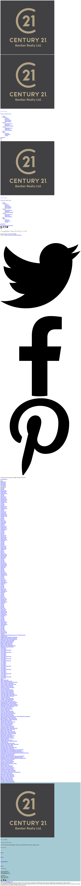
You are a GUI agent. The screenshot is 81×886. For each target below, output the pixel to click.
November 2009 (3, 622)
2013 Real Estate (3, 636)
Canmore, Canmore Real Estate (6, 683)
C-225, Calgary (3, 670)
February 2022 (3, 511)
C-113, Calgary (3, 661)
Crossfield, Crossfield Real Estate (7, 699)
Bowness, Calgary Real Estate (6, 644)
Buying (4, 122)
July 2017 (2, 550)
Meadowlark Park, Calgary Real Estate (8, 733)
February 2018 (3, 546)
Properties (5, 117)
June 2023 (2, 504)
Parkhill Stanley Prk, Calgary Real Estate (8, 741)
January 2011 (3, 610)
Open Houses (3, 484)
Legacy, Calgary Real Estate (6, 725)
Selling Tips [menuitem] (7, 129)
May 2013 (2, 586)
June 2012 (2, 594)
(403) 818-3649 (5, 225)
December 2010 (3, 611)
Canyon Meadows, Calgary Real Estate (8, 684)
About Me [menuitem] (7, 133)
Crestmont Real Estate (5, 697)
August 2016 (2, 557)
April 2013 (2, 587)
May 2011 (2, 606)
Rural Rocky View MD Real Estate (7, 755)
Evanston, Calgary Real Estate (6, 709)
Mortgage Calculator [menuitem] (9, 125)
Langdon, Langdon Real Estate (6, 724)
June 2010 (2, 617)
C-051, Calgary (3, 654)
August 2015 (2, 567)
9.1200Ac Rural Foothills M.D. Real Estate (8, 638)
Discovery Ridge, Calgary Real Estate (8, 701)
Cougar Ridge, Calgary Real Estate (7, 694)
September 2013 (3, 582)
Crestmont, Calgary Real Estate (6, 698)
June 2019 (2, 532)
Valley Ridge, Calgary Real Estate (7, 774)
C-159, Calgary (3, 665)
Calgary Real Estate (4, 680)
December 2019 (3, 526)
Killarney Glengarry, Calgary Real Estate (8, 718)
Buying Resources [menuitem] (8, 123)
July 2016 (2, 559)
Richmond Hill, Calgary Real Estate (7, 743)
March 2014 (2, 579)
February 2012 (3, 598)
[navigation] (40, 184)
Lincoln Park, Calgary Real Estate (7, 726)
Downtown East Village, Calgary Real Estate (9, 704)
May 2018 (2, 544)
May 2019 (2, 533)
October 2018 (3, 538)
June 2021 (2, 518)
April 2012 (2, 596)
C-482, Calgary (3, 675)
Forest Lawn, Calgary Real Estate (7, 712)
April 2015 (2, 570)
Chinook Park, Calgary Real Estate (7, 687)
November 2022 (3, 506)
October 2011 (3, 600)
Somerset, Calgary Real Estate (6, 766)
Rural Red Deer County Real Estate (7, 753)
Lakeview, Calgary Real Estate (6, 722)
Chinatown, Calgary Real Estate (6, 686)
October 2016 (3, 556)
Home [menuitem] (4, 116)
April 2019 (2, 534)
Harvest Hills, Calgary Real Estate (7, 715)
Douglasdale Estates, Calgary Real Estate (8, 702)
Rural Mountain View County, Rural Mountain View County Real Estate (14, 752)
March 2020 (2, 525)
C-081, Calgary (3, 657)
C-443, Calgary (3, 674)
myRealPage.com (9, 881)
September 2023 (3, 502)
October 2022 (3, 507)
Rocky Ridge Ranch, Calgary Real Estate (8, 747)
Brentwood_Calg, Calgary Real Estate (8, 645)
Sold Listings (3, 485)
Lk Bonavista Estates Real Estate (7, 727)
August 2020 (2, 523)
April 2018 (2, 545)
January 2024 (3, 498)
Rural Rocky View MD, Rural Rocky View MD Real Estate (11, 757)
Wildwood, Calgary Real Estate (6, 778)
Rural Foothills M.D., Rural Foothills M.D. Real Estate (10, 750)
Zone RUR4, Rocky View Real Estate (7, 781)
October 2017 (3, 549)
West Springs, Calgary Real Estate (7, 776)
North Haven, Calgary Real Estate (7, 737)
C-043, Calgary (3, 651)
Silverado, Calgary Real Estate (6, 765)
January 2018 (3, 547)
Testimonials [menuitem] (7, 134)
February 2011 (3, 609)
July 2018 (2, 541)
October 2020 (3, 522)
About (4, 132)
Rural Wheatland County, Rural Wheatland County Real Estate (13, 758)
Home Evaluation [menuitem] (8, 130)
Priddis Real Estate (4, 742)
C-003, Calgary (3, 649)
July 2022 (2, 509)
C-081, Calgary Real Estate (5, 658)
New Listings (3, 483)
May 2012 (2, 595)
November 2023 (3, 500)
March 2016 (2, 562)
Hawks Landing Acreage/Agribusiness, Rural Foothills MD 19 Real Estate (15, 716)
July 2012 (2, 593)
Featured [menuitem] (7, 118)
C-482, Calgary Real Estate (5, 676)
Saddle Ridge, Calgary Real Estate (7, 759)
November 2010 (3, 612)
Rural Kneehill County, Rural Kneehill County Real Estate (11, 751)
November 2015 (3, 565)
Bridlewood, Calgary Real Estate (7, 646)
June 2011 (2, 605)
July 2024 (2, 494)
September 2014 (3, 575)
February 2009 (3, 631)
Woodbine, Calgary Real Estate (6, 779)
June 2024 (2, 495)
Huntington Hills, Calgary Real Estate (8, 717)
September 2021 (3, 516)
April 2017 (2, 552)
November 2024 (3, 491)
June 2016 (2, 560)
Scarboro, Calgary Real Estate (6, 760)
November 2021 (3, 515)
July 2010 (2, 616)
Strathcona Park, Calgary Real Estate (8, 771)
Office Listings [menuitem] (8, 121)
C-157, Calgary (3, 664)
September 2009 (3, 624)
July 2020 (2, 524)
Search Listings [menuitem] (8, 120)
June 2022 (2, 510)
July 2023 (2, 503)
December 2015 (3, 564)
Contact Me (2, 137)
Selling (4, 127)
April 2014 (2, 578)
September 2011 (3, 601)
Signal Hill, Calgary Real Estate (6, 762)
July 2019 (2, 531)
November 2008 (3, 632)
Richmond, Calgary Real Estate (6, 745)
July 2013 (2, 584)
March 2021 (2, 520)
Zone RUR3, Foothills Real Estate (7, 780)
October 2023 (3, 501)
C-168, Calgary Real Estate (5, 669)
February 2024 (3, 496)
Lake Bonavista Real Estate (6, 720)
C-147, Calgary (3, 662)
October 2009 (3, 623)
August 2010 (2, 615)
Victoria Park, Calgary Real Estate (7, 775)
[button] (2, 137)
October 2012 (3, 590)
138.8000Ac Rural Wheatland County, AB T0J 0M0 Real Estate (12, 635)
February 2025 (3, 490)
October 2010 (3, 613)
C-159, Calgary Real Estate (5, 666)
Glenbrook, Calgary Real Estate (6, 714)
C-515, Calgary (3, 677)
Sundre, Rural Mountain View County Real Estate (10, 772)
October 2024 (3, 492)
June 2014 (2, 576)
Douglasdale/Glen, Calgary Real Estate (8, 703)
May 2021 (2, 519)
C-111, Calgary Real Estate (5, 660)
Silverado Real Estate (4, 764)
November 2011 (3, 599)
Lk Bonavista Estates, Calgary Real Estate (8, 728)
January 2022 (3, 513)
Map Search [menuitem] (7, 119)
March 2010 (2, 621)
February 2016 (3, 563)
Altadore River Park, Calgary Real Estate (8, 639)
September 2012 (3, 591)
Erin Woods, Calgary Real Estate (7, 706)
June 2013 (2, 585)
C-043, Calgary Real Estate (5, 652)
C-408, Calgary (3, 672)
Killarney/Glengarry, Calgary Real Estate (8, 719)
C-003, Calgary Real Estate (5, 650)
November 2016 (3, 555)
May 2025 (2, 489)
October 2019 (3, 528)
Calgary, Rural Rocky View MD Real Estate (13, 235)
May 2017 (2, 551)
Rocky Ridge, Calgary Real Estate (7, 748)
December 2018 (3, 537)
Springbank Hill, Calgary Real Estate (7, 770)
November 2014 (3, 574)
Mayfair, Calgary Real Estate (6, 730)
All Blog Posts (3, 481)
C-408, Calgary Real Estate (5, 673)
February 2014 (3, 580)
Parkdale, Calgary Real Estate (6, 740)
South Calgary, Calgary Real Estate (7, 767)
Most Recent (3, 487)
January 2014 (3, 581)
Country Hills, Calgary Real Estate (7, 696)
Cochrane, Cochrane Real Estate (7, 690)
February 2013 (3, 589)
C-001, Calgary (3, 647)
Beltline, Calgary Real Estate (6, 643)
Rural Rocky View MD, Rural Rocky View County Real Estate (12, 756)
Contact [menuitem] (6, 135)
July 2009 (2, 626)
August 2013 (2, 583)
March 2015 (2, 571)
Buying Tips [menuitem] (7, 124)
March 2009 (2, 630)
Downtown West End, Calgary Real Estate (8, 705)
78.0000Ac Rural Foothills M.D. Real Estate (9, 637)
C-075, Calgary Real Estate (5, 656)
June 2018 (2, 543)
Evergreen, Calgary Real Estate (6, 711)
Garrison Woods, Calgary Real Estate (7, 713)
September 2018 (3, 539)
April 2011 (2, 607)
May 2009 (2, 628)
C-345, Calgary (3, 671)
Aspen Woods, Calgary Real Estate (7, 640)
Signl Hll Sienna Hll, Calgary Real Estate (8, 763)
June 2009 (2, 627)
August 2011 (2, 602)
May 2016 (2, 561)
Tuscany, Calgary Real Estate (6, 773)
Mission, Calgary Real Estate (6, 734)
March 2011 (2, 608)
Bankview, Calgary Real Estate (6, 642)
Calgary (2, 679)
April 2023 (2, 505)
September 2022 (3, 508)
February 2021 (3, 521)
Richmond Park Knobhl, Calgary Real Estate (9, 744)
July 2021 (2, 517)
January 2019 (3, 536)
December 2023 (3, 499)
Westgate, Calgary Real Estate (6, 777)
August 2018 (2, 540)
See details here (3, 479)
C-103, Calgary (3, 659)
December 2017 (3, 548)
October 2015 (3, 566)
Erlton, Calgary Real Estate (5, 707)
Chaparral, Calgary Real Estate (6, 685)
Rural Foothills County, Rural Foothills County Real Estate (12, 749)
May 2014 (2, 577)
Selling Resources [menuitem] (8, 128)
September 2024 (3, 493)
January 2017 (3, 553)
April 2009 (2, 629)
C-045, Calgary (3, 653)
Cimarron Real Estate (4, 688)
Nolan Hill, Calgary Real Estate (6, 736)
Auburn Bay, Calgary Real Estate (7, 641)
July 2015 (2, 568)
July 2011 (2, 604)
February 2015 (3, 572)
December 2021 (3, 514)
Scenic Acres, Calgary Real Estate (7, 761)
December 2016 (3, 554)
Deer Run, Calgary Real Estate (6, 700)
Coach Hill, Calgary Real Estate (6, 689)
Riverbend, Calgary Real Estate (6, 746)
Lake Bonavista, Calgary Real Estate (7, 721)
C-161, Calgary (3, 667)
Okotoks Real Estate (4, 738)
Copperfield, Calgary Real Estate (7, 692)
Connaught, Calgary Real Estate (6, 691)
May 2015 (2, 569)
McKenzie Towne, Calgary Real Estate (8, 732)
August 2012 (2, 592)
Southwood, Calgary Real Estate (7, 768)
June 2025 (2, 488)
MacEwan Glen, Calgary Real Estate (7, 729)
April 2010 (2, 620)
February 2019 (3, 535)
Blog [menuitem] (3, 131)
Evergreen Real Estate (5, 710)
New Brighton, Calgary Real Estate (7, 735)
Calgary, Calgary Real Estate (6, 681)
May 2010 (2, 619)
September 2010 (3, 614)
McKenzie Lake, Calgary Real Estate (7, 731)
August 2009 (2, 625)
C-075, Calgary (3, 655)
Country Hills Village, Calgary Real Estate (8, 695)
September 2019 (3, 529)
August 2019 (2, 530)
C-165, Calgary (3, 668)
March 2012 (2, 597)
